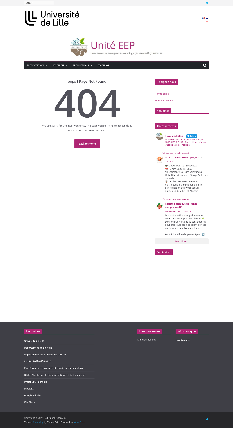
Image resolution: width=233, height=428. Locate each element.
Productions (81, 65)
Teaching (103, 65)
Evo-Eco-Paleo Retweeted (177, 153)
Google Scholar (32, 395)
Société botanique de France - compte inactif (182, 205)
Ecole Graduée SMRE (176, 157)
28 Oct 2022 (189, 211)
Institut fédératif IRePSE (37, 361)
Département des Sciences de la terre (45, 354)
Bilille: (28, 375)
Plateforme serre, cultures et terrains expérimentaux (53, 368)
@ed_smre (195, 157)
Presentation (35, 65)
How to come (162, 93)
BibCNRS (29, 388)
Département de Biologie (38, 347)
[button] (45, 65)
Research (58, 65)
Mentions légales (164, 100)
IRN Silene (29, 402)
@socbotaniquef (172, 211)
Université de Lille (34, 340)
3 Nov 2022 (170, 161)
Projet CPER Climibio (35, 381)
